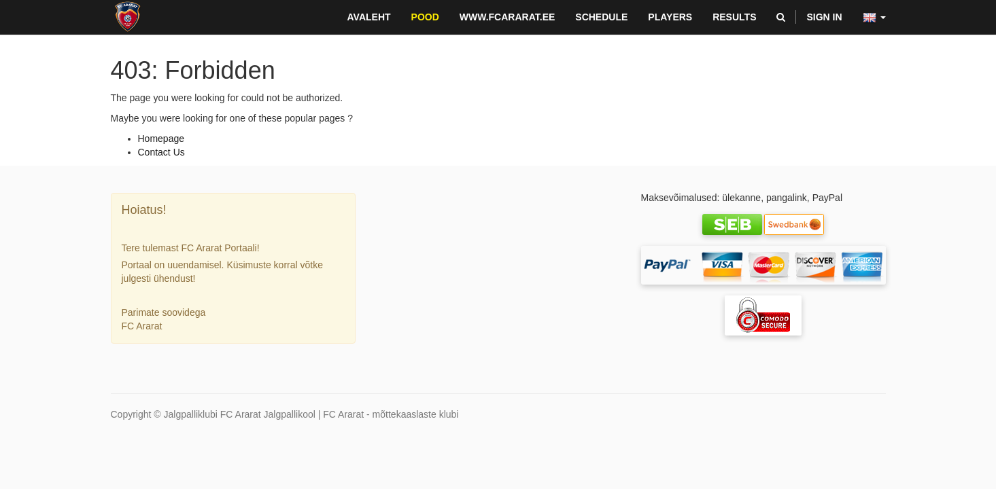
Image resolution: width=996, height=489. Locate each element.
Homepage (161, 138)
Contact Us (161, 152)
